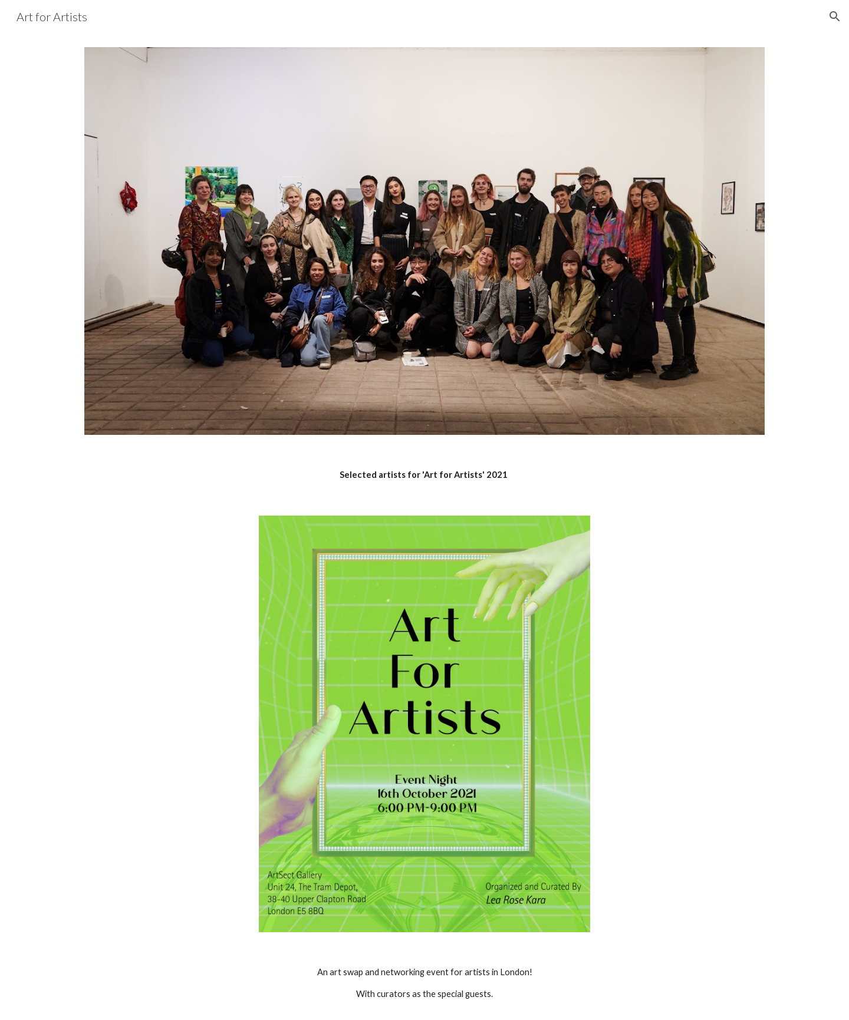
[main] (424, 475)
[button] (835, 16)
